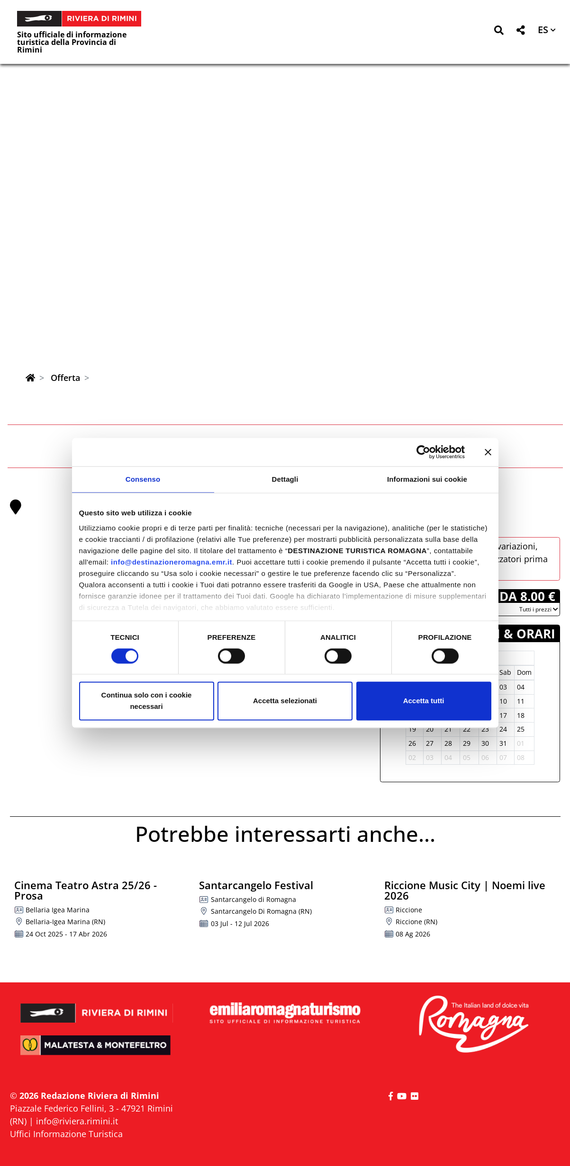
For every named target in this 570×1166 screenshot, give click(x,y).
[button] (499, 32)
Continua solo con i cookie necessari (146, 701)
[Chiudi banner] (488, 452)
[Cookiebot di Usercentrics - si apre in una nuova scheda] (423, 452)
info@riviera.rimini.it (77, 1121)
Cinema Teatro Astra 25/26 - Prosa (85, 890)
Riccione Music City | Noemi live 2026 (464, 890)
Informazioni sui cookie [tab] (427, 479)
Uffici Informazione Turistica (66, 1134)
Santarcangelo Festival (256, 885)
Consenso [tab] (143, 479)
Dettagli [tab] (285, 479)
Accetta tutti (423, 701)
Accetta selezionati (285, 701)
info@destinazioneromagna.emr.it (171, 562)
